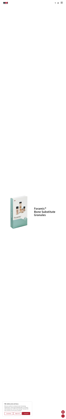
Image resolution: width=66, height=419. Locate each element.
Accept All (26, 413)
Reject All (17, 413)
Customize (8, 413)
